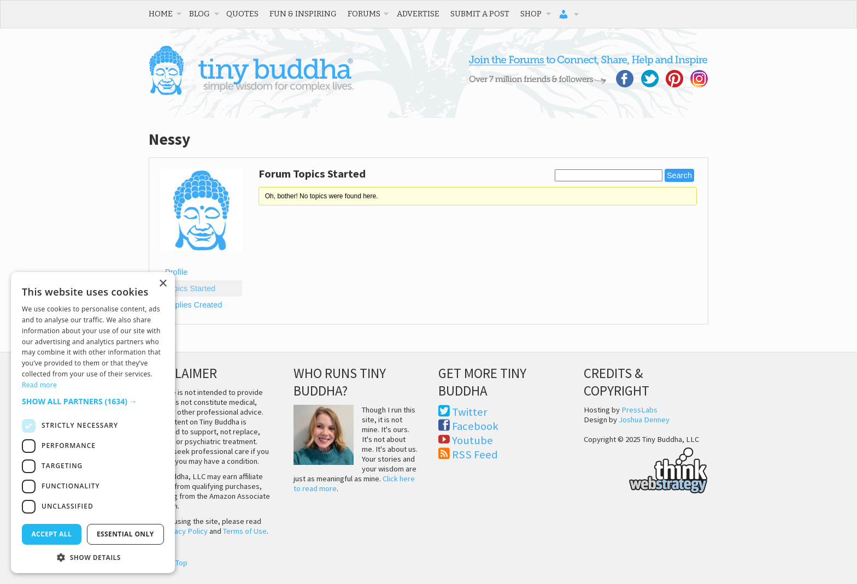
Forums (364, 14)
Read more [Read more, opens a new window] (39, 385)
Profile (176, 272)
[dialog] (93, 422)
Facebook (475, 426)
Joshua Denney (644, 419)
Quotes (242, 14)
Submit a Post (479, 14)
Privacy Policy (184, 531)
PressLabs (639, 410)
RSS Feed (475, 454)
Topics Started (190, 288)
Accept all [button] (51, 534)
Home (161, 14)
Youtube (472, 440)
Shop (531, 14)
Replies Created (193, 304)
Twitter (470, 412)
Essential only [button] (125, 534)
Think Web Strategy (646, 468)
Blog (199, 14)
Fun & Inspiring (303, 14)
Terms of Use (245, 531)
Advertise (418, 14)
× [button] (163, 284)
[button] (93, 401)
